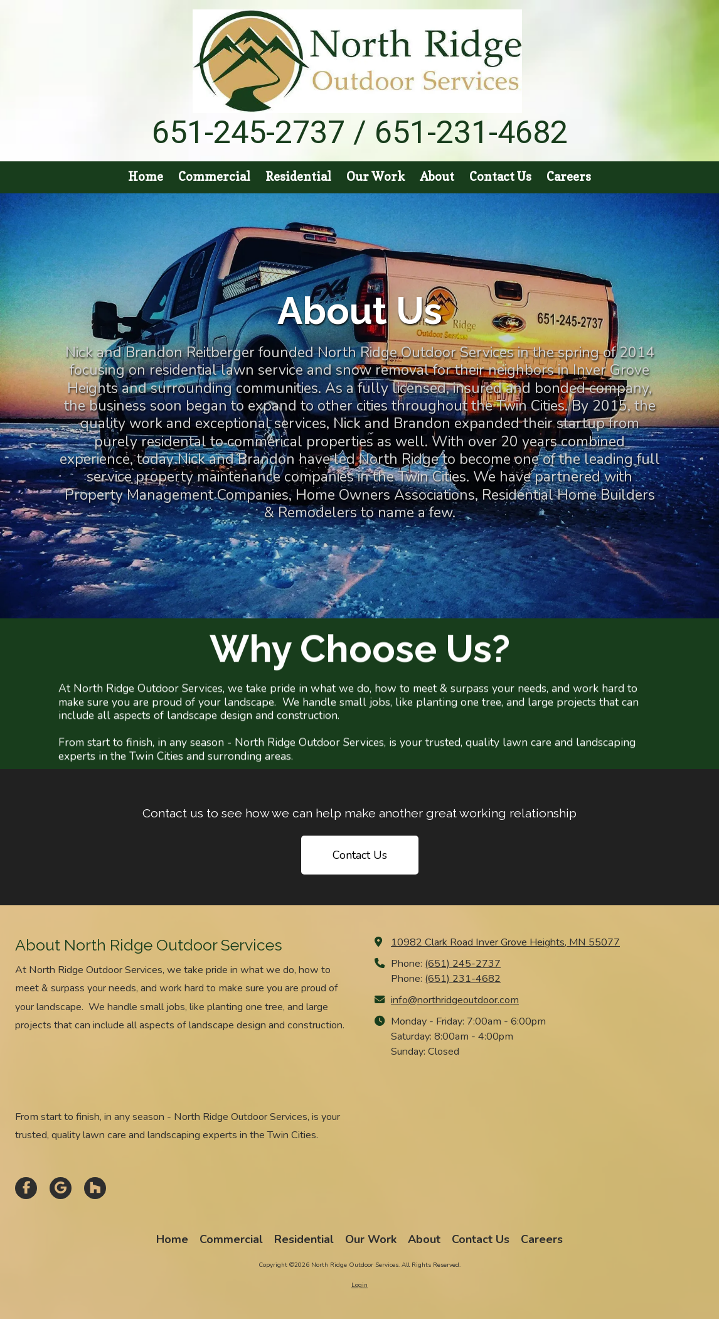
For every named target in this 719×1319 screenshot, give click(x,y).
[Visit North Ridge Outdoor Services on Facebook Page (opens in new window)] (26, 1188)
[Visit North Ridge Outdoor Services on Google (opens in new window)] (61, 1188)
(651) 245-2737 (463, 964)
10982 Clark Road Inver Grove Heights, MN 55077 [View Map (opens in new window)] (505, 942)
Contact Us (360, 855)
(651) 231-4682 (463, 979)
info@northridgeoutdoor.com (455, 1000)
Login (359, 1285)
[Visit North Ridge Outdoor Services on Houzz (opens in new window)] (95, 1188)
